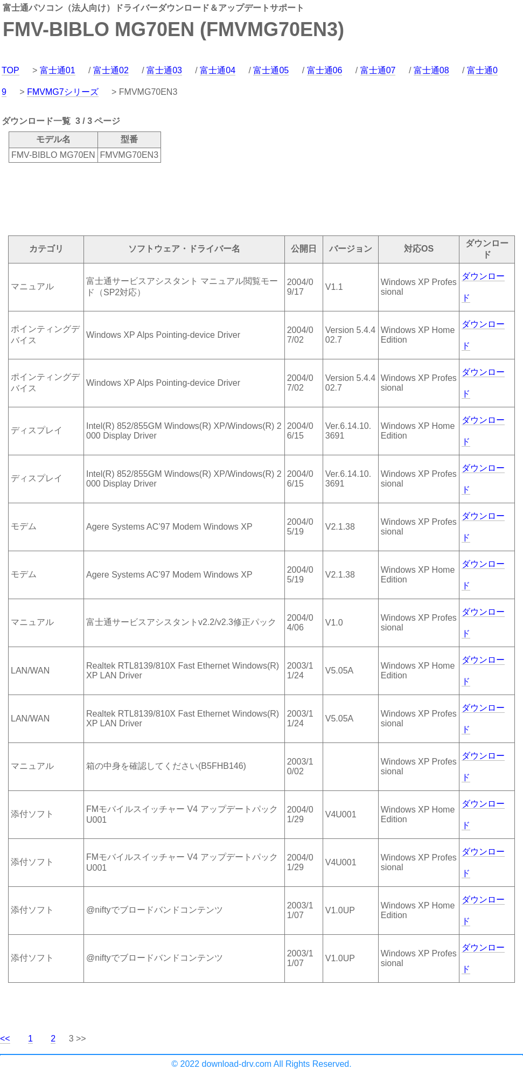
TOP (10, 70)
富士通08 (431, 70)
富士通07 (378, 70)
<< (5, 1038)
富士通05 (271, 70)
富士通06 (325, 70)
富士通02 (111, 70)
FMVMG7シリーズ (62, 91)
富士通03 (164, 70)
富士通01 (57, 70)
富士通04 (217, 70)
